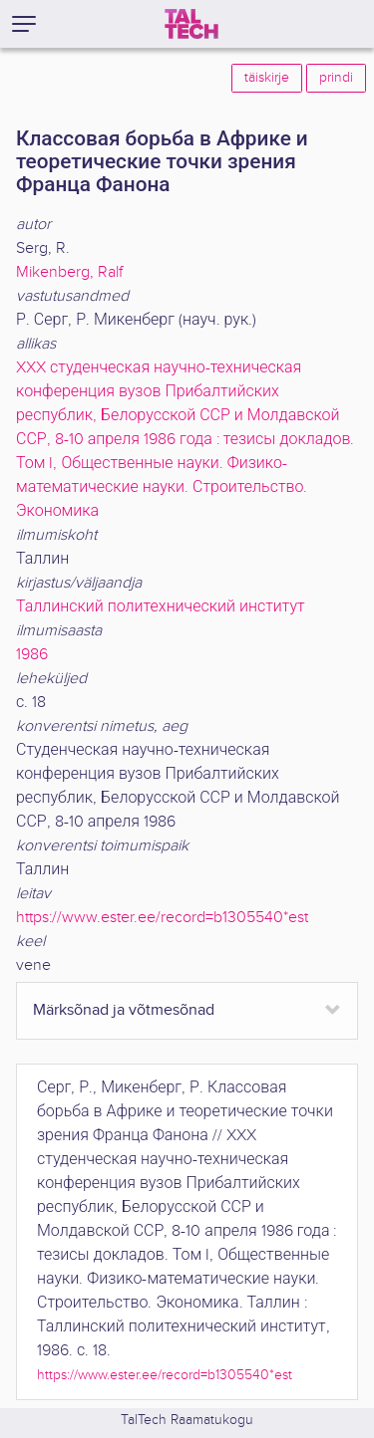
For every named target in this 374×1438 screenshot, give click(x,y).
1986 (32, 654)
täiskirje (266, 78)
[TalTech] (191, 24)
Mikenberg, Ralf (69, 272)
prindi (336, 78)
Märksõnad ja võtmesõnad (123, 1010)
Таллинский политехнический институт (160, 607)
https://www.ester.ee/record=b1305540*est (162, 917)
